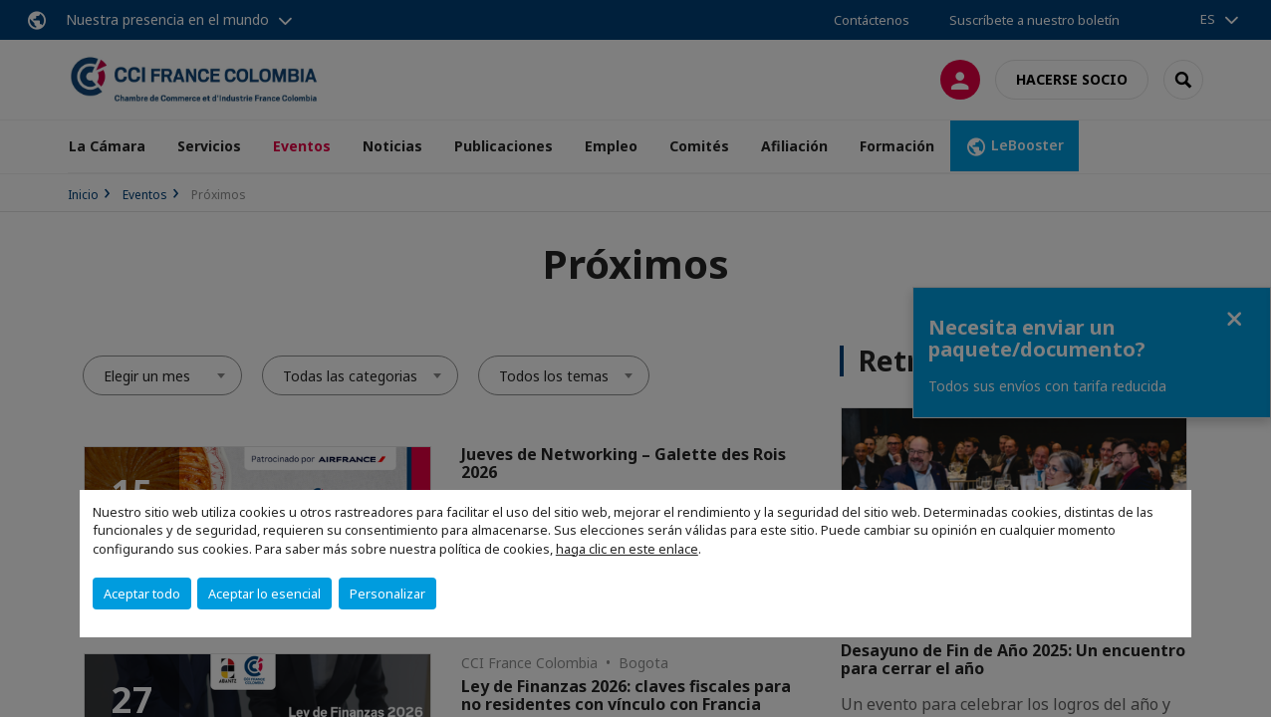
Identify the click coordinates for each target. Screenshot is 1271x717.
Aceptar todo (142, 593)
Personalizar (387, 593)
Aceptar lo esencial (264, 593)
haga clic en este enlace (627, 549)
